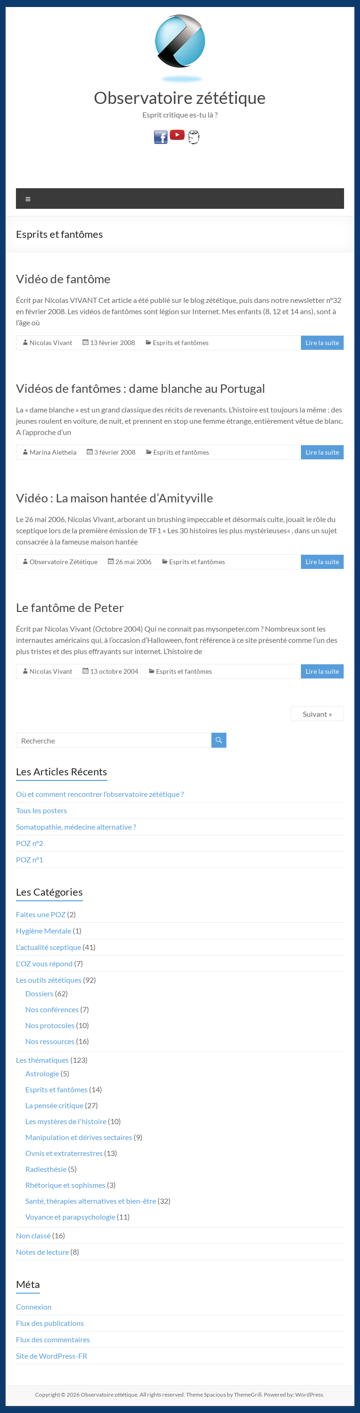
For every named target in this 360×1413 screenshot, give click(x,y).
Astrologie (42, 1073)
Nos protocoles (50, 1025)
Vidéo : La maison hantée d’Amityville (114, 497)
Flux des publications (50, 1322)
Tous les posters (41, 810)
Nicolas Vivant (51, 342)
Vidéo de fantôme (63, 278)
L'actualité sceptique (48, 946)
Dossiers (39, 993)
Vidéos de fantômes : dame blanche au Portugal (140, 388)
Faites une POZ (41, 914)
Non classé (33, 1235)
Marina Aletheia (53, 452)
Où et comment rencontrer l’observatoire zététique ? (100, 793)
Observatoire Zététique (64, 562)
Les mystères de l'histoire (65, 1121)
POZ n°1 (29, 859)
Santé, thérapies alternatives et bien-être (90, 1200)
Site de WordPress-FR (51, 1355)
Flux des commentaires (53, 1339)
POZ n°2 (29, 843)
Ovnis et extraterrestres (64, 1152)
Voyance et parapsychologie (70, 1216)
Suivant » (317, 713)
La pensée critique (54, 1105)
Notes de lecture (42, 1251)
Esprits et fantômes (181, 342)
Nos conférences (52, 1009)
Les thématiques (42, 1059)
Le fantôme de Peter (70, 607)
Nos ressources (50, 1041)
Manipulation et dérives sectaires (78, 1137)
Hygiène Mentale (43, 930)
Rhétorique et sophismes (65, 1184)
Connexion (34, 1306)
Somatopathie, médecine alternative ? (76, 826)
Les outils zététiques (49, 979)
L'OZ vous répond (44, 963)
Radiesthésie (46, 1168)
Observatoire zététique (180, 97)
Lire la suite (322, 342)
